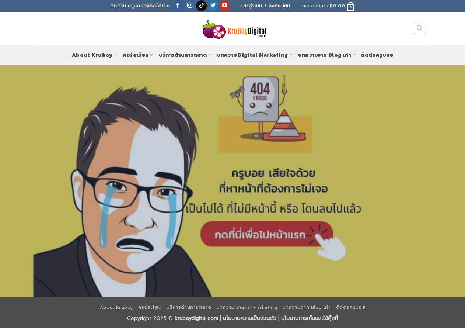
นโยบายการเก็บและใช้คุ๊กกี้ (309, 318)
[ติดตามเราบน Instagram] (190, 5)
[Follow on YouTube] (224, 5)
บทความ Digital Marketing (255, 55)
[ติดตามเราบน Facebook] (178, 5)
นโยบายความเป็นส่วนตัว (249, 318)
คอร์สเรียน (138, 55)
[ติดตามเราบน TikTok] (201, 5)
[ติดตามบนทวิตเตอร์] (213, 5)
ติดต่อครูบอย (377, 55)
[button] (328, 5)
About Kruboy (95, 55)
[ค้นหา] (420, 29)
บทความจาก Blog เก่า (327, 55)
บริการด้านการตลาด (185, 55)
